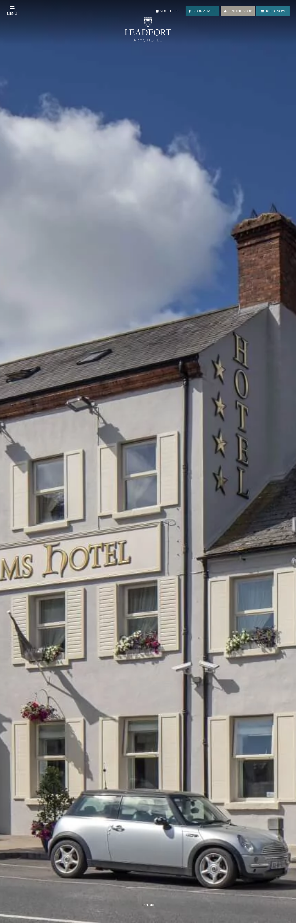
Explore (148, 905)
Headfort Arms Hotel (148, 29)
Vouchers (167, 11)
